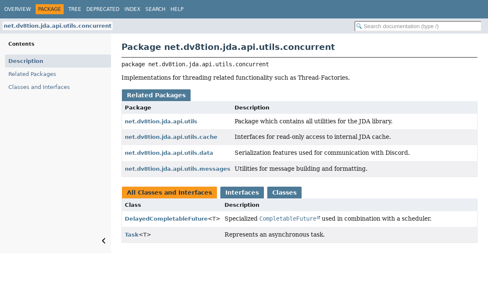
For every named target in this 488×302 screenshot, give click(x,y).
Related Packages (32, 74)
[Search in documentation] (418, 26)
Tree (74, 9)
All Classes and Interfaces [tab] (169, 192)
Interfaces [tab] (242, 192)
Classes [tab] (284, 192)
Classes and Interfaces (39, 87)
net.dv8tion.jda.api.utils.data (169, 153)
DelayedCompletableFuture (166, 219)
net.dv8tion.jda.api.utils (161, 121)
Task (132, 235)
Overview (17, 9)
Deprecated (102, 9)
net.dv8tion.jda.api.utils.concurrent (57, 26)
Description (25, 61)
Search (155, 9)
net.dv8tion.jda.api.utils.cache (171, 137)
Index (132, 9)
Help (176, 9)
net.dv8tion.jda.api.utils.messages (177, 169)
